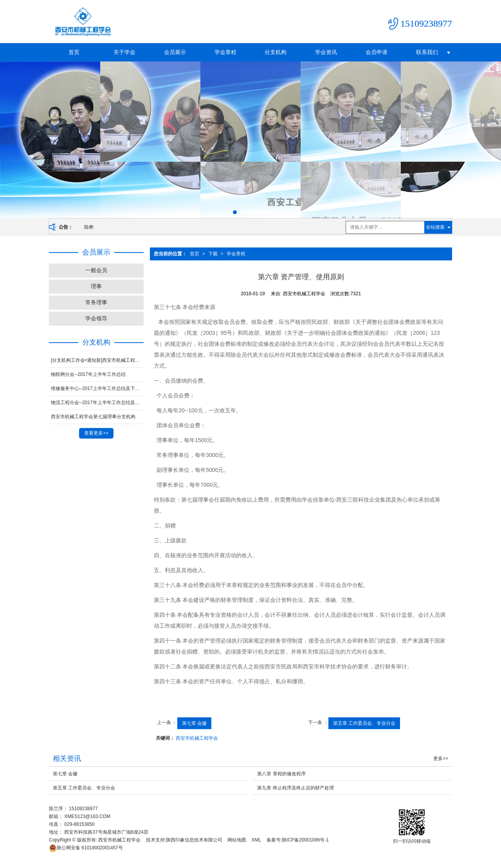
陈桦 (89, 227)
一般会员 (96, 270)
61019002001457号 (86, 848)
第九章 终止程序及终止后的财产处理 (295, 788)
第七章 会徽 (194, 723)
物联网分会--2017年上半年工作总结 (88, 374)
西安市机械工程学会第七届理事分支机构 (93, 416)
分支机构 (276, 52)
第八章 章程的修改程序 (281, 774)
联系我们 (427, 52)
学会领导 (96, 318)
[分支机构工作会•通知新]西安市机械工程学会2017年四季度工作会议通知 (97, 360)
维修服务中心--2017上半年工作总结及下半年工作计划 (97, 388)
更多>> (440, 758)
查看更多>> (96, 433)
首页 (73, 52)
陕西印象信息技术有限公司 (194, 840)
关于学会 (124, 52)
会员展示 (175, 52)
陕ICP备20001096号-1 (305, 840)
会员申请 (376, 52)
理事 (96, 286)
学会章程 (225, 52)
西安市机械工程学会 (197, 738)
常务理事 (96, 302)
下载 (213, 253)
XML (256, 840)
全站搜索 (435, 227)
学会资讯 (326, 52)
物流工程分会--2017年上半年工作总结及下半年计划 (97, 402)
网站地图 (236, 840)
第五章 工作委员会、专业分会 (364, 723)
